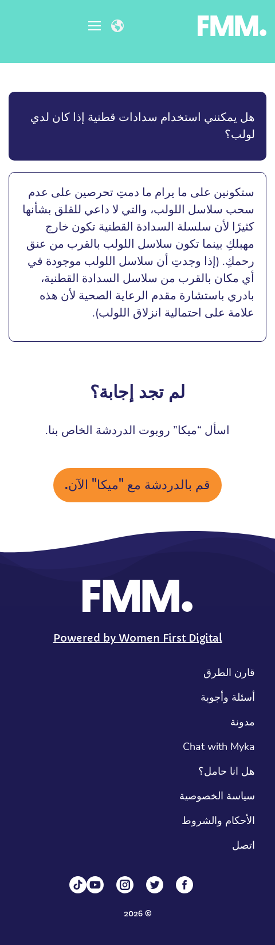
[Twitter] (154, 884)
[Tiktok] (78, 884)
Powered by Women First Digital (137, 638)
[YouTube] (95, 884)
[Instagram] (124, 884)
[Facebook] (184, 884)
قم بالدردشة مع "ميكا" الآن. (137, 485)
